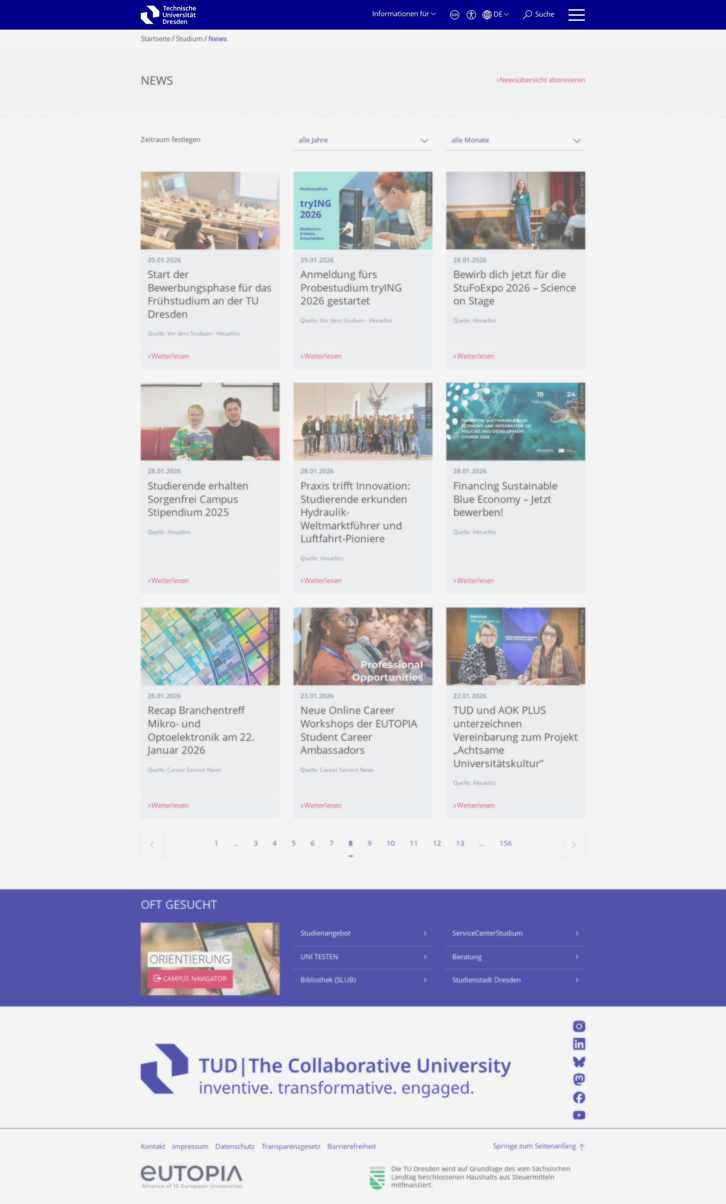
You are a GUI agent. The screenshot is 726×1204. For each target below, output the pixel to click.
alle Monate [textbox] (470, 140)
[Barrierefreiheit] (471, 15)
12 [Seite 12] (437, 844)
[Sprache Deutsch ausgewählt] (495, 15)
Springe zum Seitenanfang (534, 1146)
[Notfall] (455, 15)
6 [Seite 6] (313, 844)
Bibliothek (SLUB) (328, 980)
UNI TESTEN (319, 957)
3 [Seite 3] (256, 844)
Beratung (467, 957)
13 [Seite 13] (460, 844)
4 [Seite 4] (275, 844)
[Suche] (538, 15)
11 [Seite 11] (414, 844)
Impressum (190, 1147)
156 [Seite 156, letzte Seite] (506, 844)
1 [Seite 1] (216, 844)
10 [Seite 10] (391, 844)
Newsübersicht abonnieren (542, 80)
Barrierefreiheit (351, 1147)
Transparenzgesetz (291, 1147)
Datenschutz (235, 1147)
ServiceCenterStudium (487, 934)
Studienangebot (325, 934)
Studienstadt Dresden (486, 980)
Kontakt (153, 1147)
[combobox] (363, 140)
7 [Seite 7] (332, 844)
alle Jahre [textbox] (313, 140)
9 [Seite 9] (370, 844)
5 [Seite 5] (294, 844)
